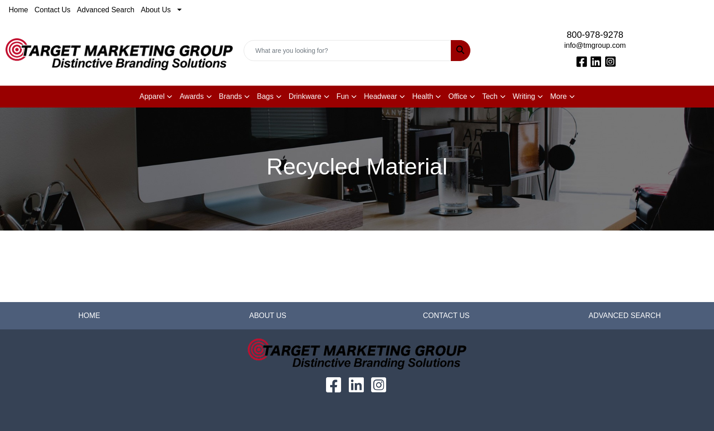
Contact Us (53, 10)
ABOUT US (267, 315)
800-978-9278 (594, 35)
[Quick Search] (348, 50)
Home (18, 10)
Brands (230, 96)
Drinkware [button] (305, 96)
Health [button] (422, 96)
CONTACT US (446, 315)
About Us (156, 10)
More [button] (558, 96)
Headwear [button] (380, 96)
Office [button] (457, 96)
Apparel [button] (151, 96)
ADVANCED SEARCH (625, 315)
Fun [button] (343, 96)
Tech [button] (490, 96)
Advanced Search (105, 10)
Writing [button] (524, 96)
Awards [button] (191, 96)
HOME (89, 315)
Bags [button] (265, 96)
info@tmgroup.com (595, 45)
